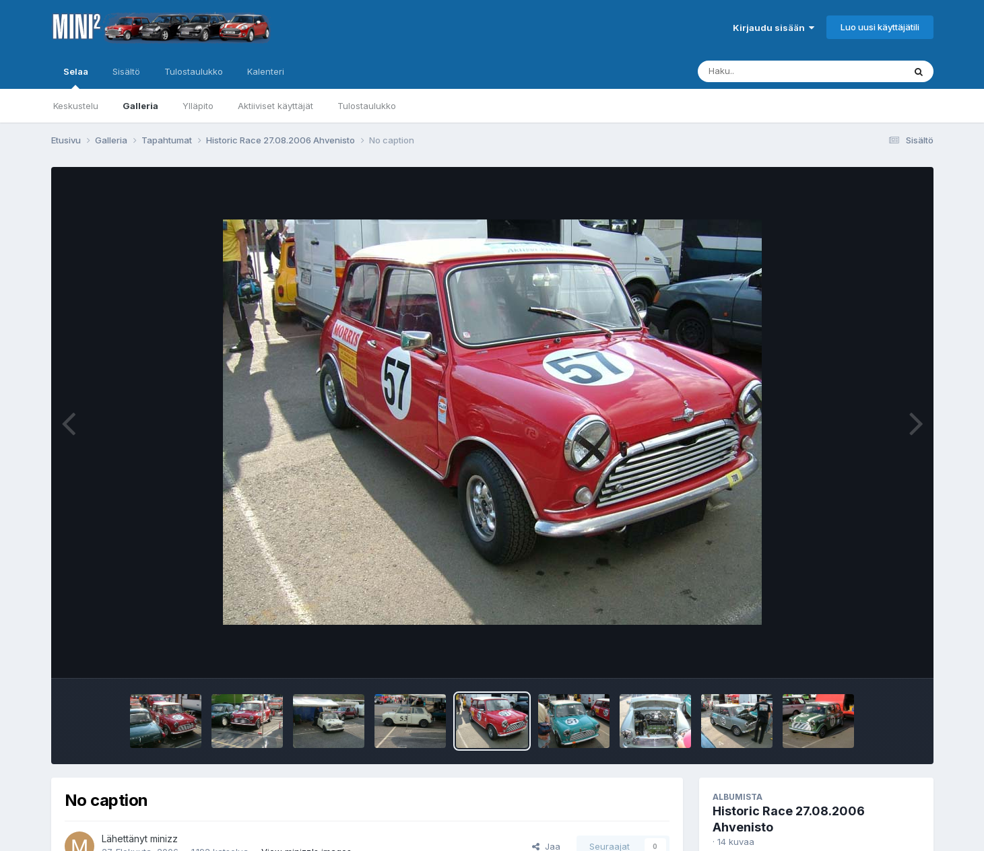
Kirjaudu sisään (773, 27)
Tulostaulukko (366, 105)
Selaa (75, 77)
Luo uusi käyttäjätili (880, 27)
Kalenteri (265, 71)
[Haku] (776, 71)
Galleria (140, 105)
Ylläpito (198, 105)
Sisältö (126, 71)
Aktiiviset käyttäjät (275, 105)
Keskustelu (75, 105)
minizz (164, 838)
